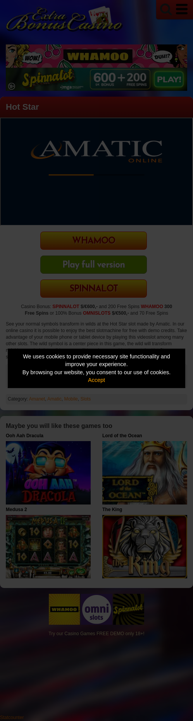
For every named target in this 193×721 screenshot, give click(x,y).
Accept (96, 380)
